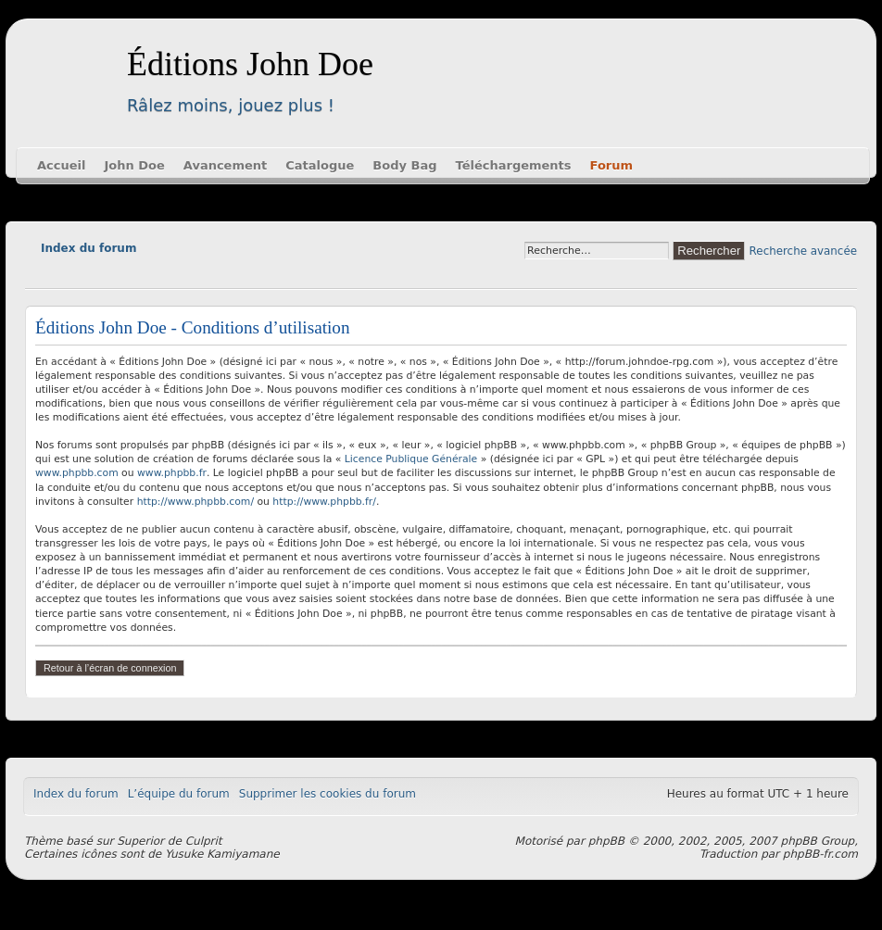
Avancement (225, 165)
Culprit (203, 841)
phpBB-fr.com (820, 854)
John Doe (134, 165)
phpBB (606, 841)
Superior (140, 841)
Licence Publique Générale (411, 459)
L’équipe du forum (179, 793)
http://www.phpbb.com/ (195, 502)
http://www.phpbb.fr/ (324, 502)
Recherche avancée (803, 251)
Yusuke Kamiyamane (222, 854)
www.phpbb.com (77, 473)
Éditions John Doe (250, 63)
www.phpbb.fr (172, 473)
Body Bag (404, 165)
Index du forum (88, 248)
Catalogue (319, 165)
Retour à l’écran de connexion (110, 667)
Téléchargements (514, 165)
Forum (612, 165)
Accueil (61, 165)
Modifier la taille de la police (38, 274)
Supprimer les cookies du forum (327, 793)
